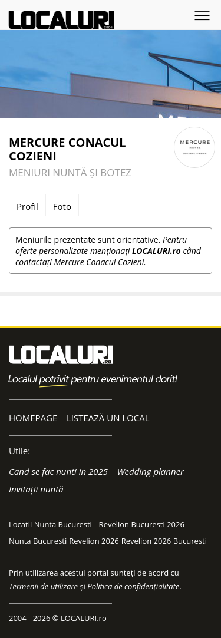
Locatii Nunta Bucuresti (50, 524)
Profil (27, 206)
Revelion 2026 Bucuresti (164, 540)
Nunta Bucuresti (38, 540)
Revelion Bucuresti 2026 (141, 524)
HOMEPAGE (33, 418)
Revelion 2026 (94, 540)
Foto (62, 206)
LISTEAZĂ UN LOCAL (108, 418)
